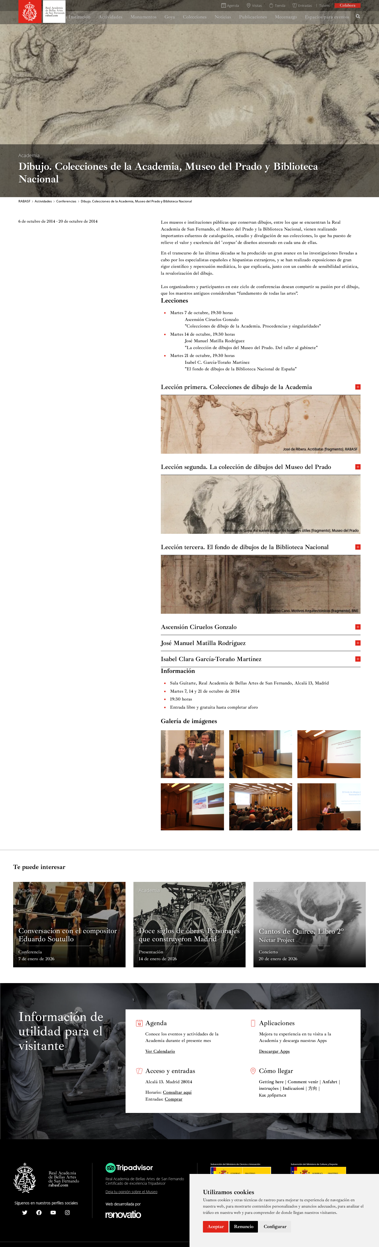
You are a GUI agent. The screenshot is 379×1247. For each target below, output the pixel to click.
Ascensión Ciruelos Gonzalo (261, 626)
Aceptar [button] (215, 1226)
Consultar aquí (177, 1092)
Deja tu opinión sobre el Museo (131, 1191)
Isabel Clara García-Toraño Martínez (261, 658)
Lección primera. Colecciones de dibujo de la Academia (261, 386)
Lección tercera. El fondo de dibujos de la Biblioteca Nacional (261, 546)
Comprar (173, 1099)
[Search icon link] (358, 17)
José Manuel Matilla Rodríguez (261, 642)
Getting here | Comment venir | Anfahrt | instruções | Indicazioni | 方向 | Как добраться (299, 1088)
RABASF (24, 201)
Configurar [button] (275, 1226)
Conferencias (66, 201)
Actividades (43, 201)
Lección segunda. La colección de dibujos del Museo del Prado (261, 466)
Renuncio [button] (243, 1226)
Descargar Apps (274, 1051)
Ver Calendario (160, 1051)
